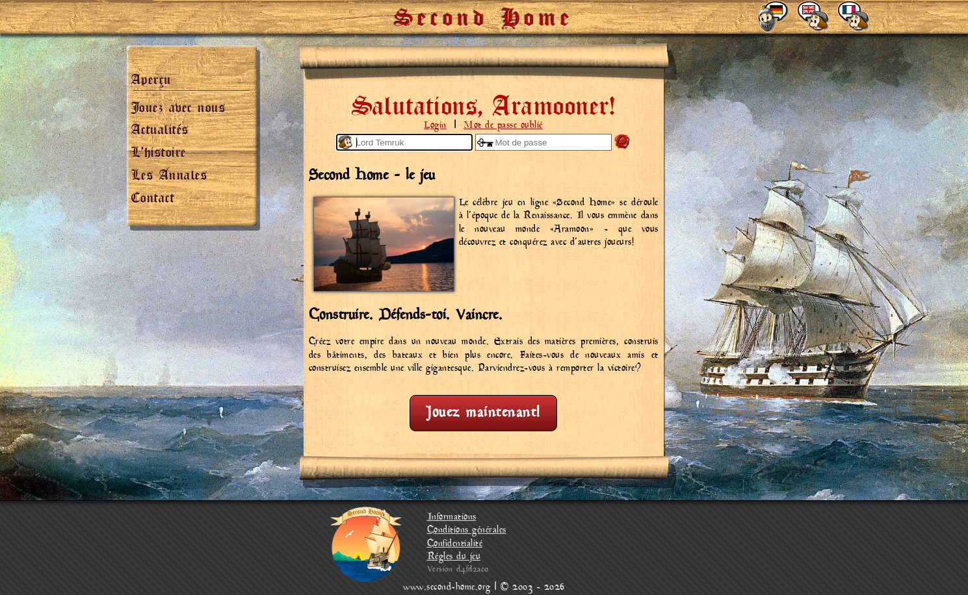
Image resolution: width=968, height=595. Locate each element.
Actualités (160, 126)
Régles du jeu (454, 557)
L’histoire (159, 149)
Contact (153, 194)
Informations (452, 517)
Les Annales (169, 172)
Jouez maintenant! (483, 412)
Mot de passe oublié (503, 126)
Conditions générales (466, 530)
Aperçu (151, 76)
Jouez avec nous (178, 104)
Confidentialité (455, 544)
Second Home (484, 13)
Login (435, 126)
